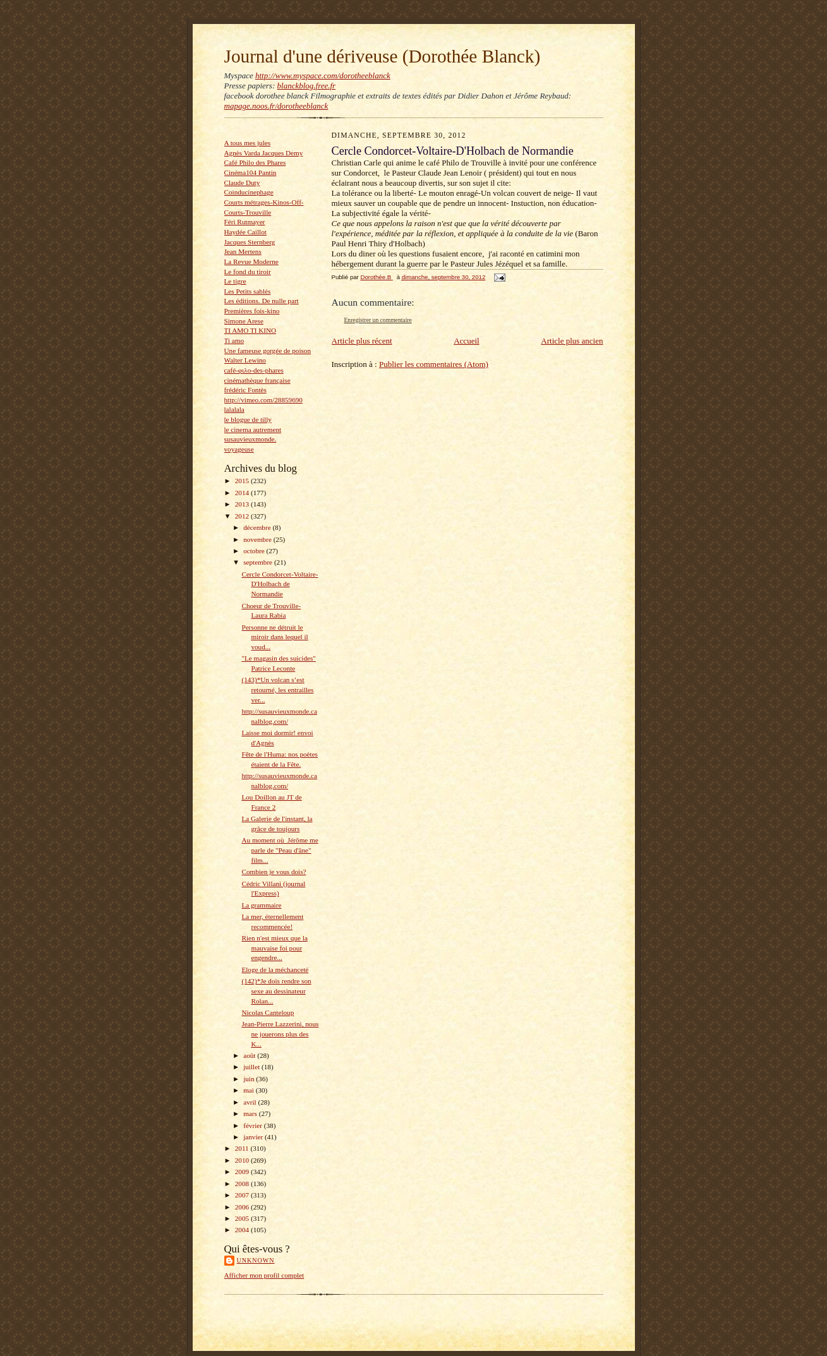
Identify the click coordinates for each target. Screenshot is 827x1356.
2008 (243, 1183)
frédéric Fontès (245, 389)
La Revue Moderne (251, 261)
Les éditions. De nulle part (261, 300)
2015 (243, 480)
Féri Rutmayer (244, 221)
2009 (243, 1171)
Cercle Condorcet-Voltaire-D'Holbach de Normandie (279, 583)
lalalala (234, 409)
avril (250, 1102)
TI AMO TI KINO (250, 330)
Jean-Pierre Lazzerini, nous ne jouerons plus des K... (279, 1033)
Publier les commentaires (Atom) (433, 364)
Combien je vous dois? (273, 871)
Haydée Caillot (245, 232)
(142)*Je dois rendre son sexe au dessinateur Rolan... (276, 990)
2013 (243, 504)
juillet (252, 1067)
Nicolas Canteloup (267, 1012)
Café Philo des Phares (255, 162)
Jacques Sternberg (249, 242)
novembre (258, 539)
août (250, 1055)
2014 (243, 492)
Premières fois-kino (252, 311)
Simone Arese (243, 321)
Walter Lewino (245, 360)
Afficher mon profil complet (264, 1275)
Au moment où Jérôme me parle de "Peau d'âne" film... (279, 849)
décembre (257, 527)
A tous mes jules (247, 143)
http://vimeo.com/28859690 (263, 400)
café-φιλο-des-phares (254, 370)
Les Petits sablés (247, 291)
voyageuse (239, 449)
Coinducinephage (249, 192)
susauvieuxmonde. (250, 439)
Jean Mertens (243, 251)
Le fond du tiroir (247, 271)
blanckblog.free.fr (306, 85)
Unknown (256, 1260)
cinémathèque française (257, 380)
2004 (243, 1229)
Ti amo (234, 340)
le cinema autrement (253, 429)
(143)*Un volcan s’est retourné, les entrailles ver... (277, 689)
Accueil (466, 340)
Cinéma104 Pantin (250, 172)
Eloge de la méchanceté (274, 969)
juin (249, 1079)
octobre (254, 551)
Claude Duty (242, 182)
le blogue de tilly (248, 419)
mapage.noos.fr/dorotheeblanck (276, 106)
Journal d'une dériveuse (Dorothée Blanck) (382, 56)
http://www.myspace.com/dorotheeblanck (322, 75)
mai (249, 1090)
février (253, 1125)
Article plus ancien (572, 340)
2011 (243, 1148)
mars (251, 1113)
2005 (243, 1218)
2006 (243, 1207)
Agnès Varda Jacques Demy (263, 153)
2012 (243, 516)
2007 (243, 1195)
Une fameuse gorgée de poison (267, 350)
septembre (258, 562)
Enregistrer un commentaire (378, 319)
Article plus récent (362, 340)
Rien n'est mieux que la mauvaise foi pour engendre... (274, 947)
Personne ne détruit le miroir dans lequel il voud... (274, 637)
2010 (243, 1160)
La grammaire (261, 905)
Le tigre (235, 281)
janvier (254, 1137)
